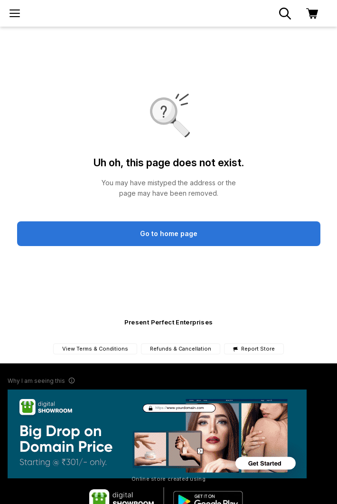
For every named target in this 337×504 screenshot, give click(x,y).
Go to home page (168, 233)
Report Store (253, 349)
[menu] (14, 13)
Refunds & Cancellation (180, 348)
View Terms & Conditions (95, 348)
